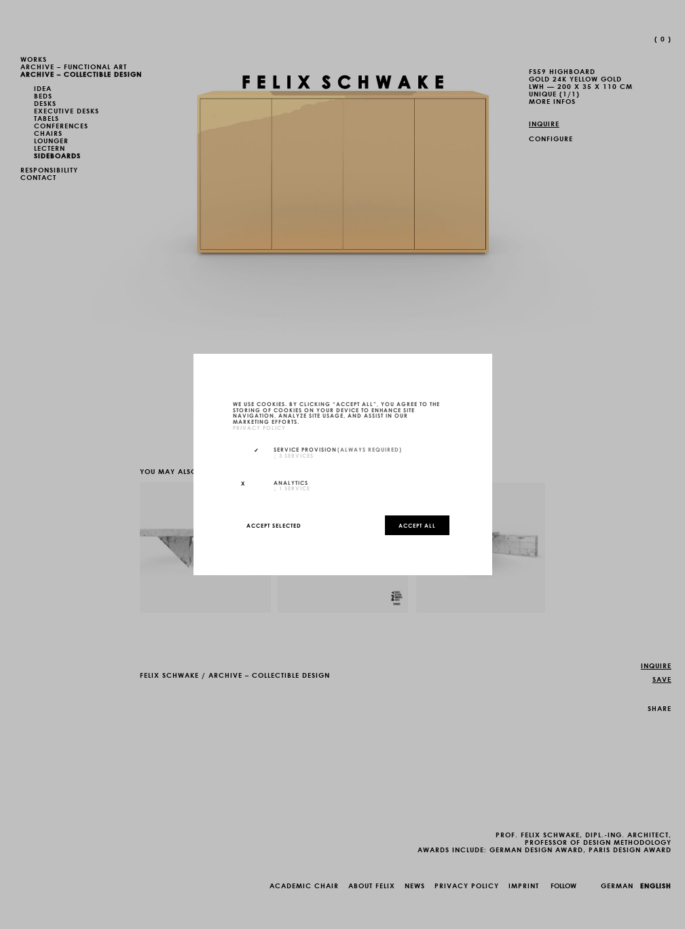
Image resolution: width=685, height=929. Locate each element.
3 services (294, 455)
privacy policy (259, 427)
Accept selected (273, 525)
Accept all (417, 525)
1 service (292, 488)
